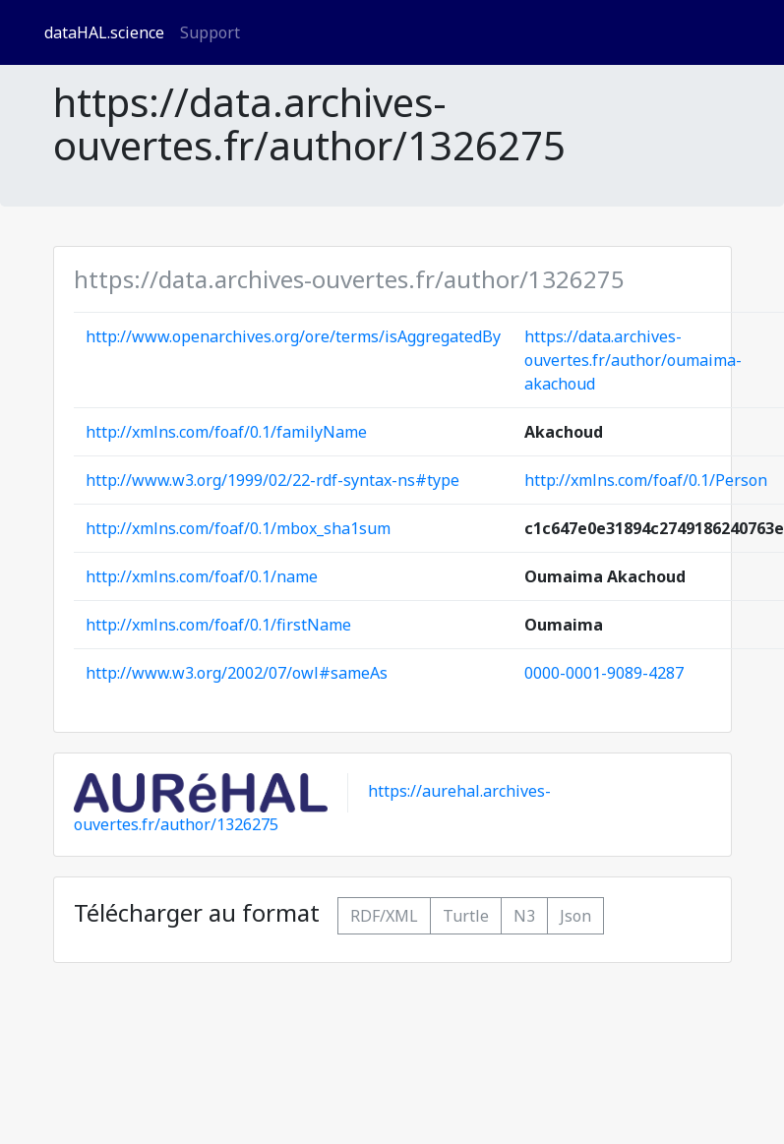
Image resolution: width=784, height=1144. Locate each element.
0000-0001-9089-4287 (604, 673)
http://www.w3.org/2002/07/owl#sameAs (237, 673)
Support (210, 32)
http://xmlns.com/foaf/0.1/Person (645, 480)
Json (575, 916)
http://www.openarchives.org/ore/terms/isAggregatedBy (293, 336)
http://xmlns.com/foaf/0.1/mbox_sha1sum (238, 528)
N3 (524, 916)
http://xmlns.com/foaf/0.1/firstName (218, 624)
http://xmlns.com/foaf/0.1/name (202, 576)
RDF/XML (384, 916)
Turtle (466, 916)
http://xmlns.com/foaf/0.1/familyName (226, 432)
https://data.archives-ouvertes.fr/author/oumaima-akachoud (633, 360)
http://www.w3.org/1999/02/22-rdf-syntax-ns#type (272, 480)
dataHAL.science (104, 32)
